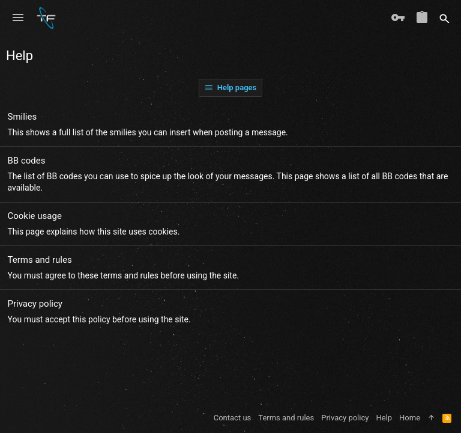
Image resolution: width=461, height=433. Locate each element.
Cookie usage (35, 215)
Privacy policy (35, 303)
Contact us (233, 417)
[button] (18, 18)
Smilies (22, 116)
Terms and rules (40, 259)
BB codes (27, 160)
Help (384, 417)
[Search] (444, 18)
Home (409, 417)
